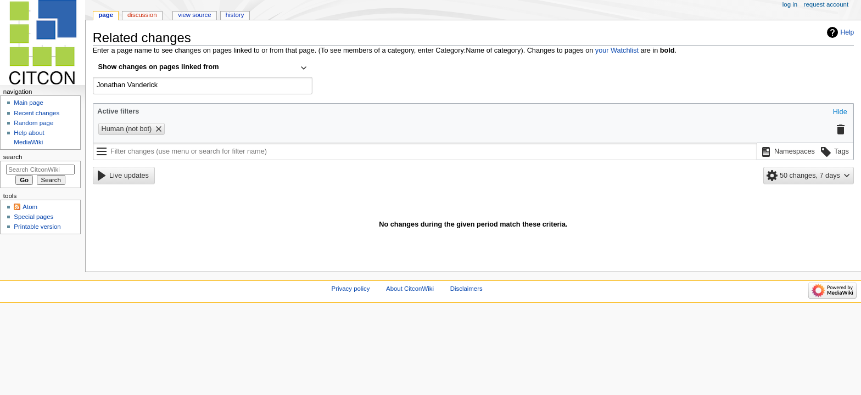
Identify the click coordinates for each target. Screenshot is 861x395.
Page (105, 15)
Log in (789, 4)
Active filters (118, 111)
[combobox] (202, 68)
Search (13, 157)
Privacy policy (351, 288)
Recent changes (36, 113)
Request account (826, 4)
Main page (28, 102)
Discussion (141, 15)
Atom (30, 207)
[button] (840, 112)
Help (847, 32)
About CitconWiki (410, 288)
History (235, 15)
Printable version (37, 226)
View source (194, 15)
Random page (33, 123)
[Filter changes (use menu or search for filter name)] (425, 151)
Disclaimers (466, 288)
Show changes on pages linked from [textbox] (158, 67)
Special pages (33, 216)
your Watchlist (617, 50)
